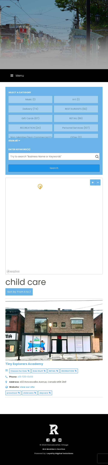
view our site (27, 387)
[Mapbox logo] (13, 271)
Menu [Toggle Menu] (17, 75)
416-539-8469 (25, 376)
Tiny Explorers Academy (24, 364)
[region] (54, 226)
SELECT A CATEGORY (19, 92)
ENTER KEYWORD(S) (19, 149)
